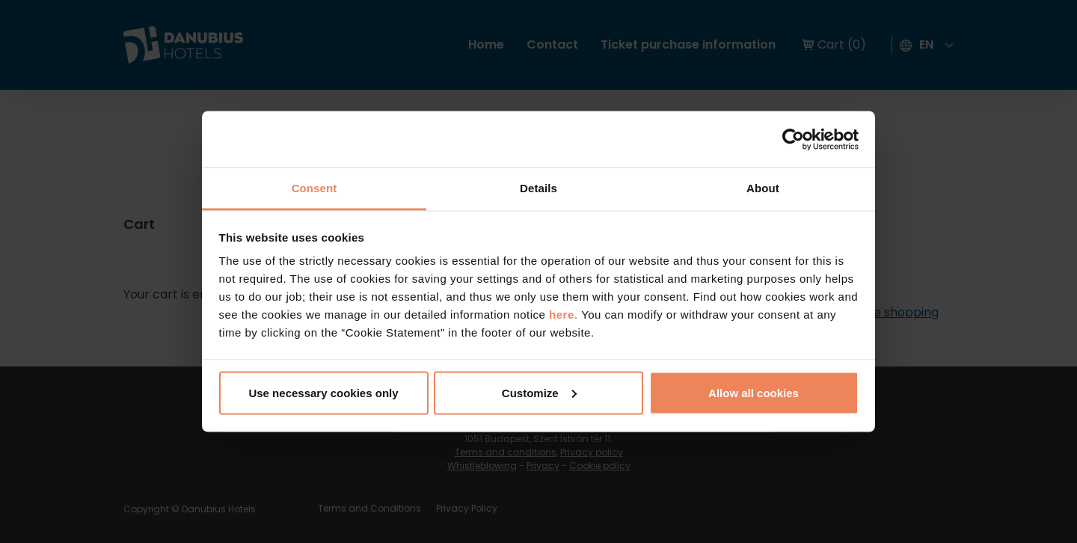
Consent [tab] (314, 188)
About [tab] (762, 188)
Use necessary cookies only (323, 392)
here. (565, 314)
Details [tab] (538, 188)
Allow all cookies (753, 392)
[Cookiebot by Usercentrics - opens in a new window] (793, 139)
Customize (539, 392)
